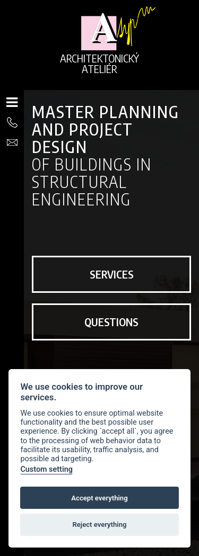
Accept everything (99, 498)
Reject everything (99, 524)
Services (112, 274)
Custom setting (46, 469)
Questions (111, 321)
